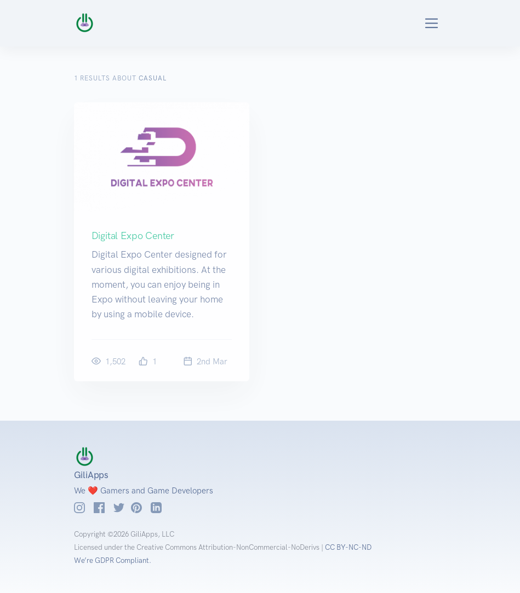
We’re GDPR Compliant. (112, 560)
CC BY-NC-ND (348, 547)
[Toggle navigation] (419, 23)
